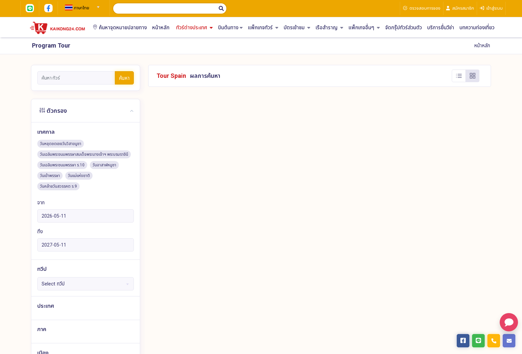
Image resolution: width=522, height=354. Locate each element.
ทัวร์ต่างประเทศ (194, 28)
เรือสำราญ (329, 28)
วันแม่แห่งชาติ (79, 175)
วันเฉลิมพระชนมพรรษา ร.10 (62, 165)
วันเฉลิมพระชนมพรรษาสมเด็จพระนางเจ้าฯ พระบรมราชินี (84, 154)
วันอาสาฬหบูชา (104, 165)
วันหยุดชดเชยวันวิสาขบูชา (60, 143)
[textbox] (81, 8)
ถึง (40, 232)
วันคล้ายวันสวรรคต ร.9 (58, 186)
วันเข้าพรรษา (50, 175)
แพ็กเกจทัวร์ (263, 28)
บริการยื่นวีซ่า (440, 28)
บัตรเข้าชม (297, 28)
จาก (41, 203)
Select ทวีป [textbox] (53, 284)
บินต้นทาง (230, 28)
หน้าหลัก (160, 28)
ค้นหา (124, 78)
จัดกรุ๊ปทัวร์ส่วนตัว (403, 28)
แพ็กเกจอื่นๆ (364, 28)
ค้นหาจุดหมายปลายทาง (120, 28)
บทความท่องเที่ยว (476, 28)
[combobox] (81, 5)
